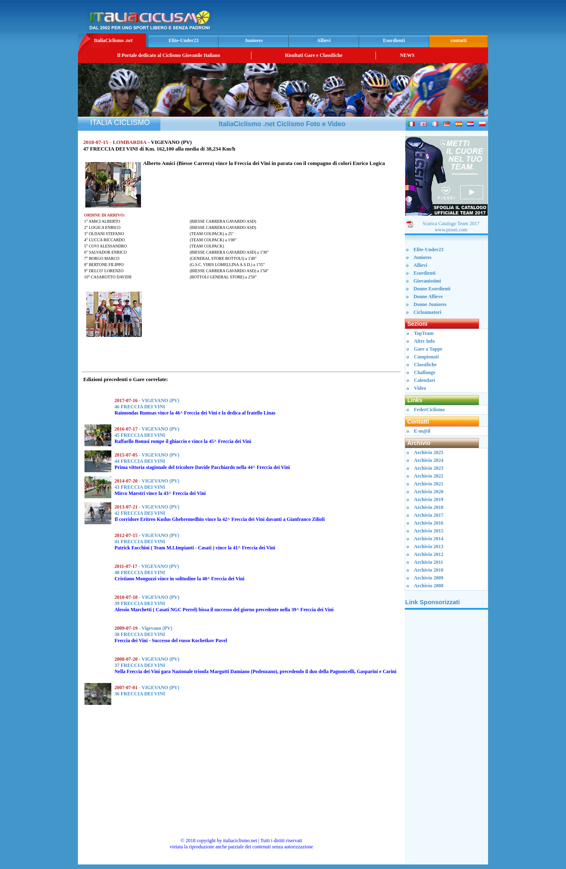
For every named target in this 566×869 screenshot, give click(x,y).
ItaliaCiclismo (113, 40)
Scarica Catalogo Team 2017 (451, 223)
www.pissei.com (450, 230)
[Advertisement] (389, 19)
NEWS (407, 55)
